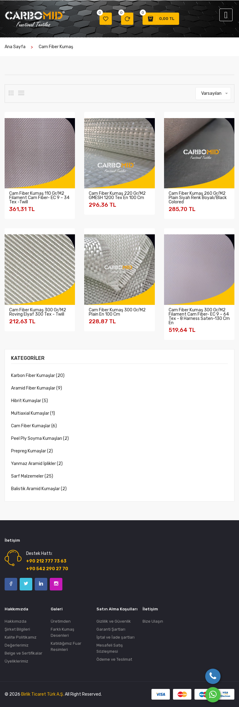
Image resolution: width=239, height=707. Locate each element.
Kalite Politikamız (21, 637)
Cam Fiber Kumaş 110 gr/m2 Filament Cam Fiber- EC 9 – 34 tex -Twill (39, 198)
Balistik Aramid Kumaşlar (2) (39, 488)
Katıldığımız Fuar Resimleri (66, 646)
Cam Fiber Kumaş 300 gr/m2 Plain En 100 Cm (117, 312)
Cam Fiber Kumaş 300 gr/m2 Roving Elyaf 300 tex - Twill (37, 312)
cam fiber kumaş (56, 46)
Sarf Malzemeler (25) (32, 476)
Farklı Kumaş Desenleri (62, 632)
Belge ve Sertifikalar (23, 653)
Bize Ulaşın (153, 621)
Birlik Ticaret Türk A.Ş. (42, 694)
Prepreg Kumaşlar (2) (32, 451)
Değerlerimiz (17, 645)
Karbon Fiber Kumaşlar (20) (38, 375)
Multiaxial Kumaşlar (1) (33, 413)
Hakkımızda (15, 621)
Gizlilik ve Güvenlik (113, 621)
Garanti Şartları (110, 629)
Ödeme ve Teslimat (114, 659)
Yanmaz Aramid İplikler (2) (37, 463)
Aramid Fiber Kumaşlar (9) (36, 388)
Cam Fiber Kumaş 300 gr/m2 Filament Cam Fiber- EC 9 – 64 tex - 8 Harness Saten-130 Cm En (199, 316)
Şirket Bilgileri (17, 629)
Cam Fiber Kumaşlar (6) (34, 425)
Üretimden (61, 621)
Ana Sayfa (15, 46)
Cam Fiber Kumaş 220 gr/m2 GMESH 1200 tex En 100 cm (117, 195)
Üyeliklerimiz (16, 661)
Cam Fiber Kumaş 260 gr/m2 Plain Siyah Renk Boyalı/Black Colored (198, 198)
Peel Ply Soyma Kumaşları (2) (40, 438)
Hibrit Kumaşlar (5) (29, 400)
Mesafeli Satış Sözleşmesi (109, 648)
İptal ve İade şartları (115, 637)
